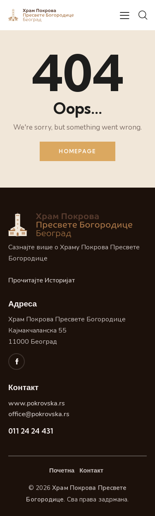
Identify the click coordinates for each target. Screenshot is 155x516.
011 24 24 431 (30, 431)
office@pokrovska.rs (38, 414)
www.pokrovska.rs (36, 403)
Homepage (77, 151)
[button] (124, 15)
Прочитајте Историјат (41, 280)
